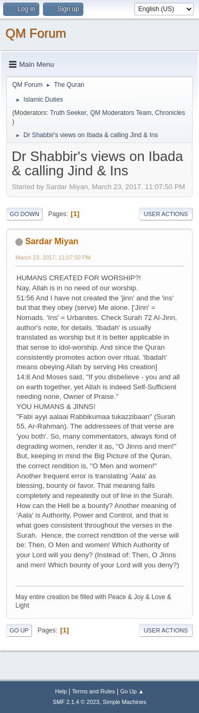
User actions (166, 214)
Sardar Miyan (51, 241)
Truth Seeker (68, 113)
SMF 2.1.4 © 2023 (76, 702)
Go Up (19, 630)
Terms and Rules (93, 691)
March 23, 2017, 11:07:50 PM (53, 257)
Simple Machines (124, 702)
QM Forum (35, 33)
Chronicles (170, 113)
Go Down (24, 214)
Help (61, 691)
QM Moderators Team (121, 113)
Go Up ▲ (132, 691)
